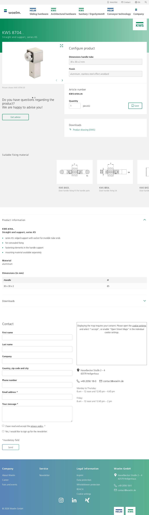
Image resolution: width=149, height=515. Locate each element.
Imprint (80, 475)
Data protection (84, 479)
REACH (80, 489)
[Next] (62, 80)
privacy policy (37, 426)
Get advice (15, 117)
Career (5, 479)
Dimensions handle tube (81, 56)
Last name (7, 344)
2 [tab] (35, 98)
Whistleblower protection (88, 484)
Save (136, 105)
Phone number (9, 380)
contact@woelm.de (113, 381)
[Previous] (57, 80)
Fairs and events (9, 484)
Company (7, 356)
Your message (10, 403)
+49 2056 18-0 (88, 381)
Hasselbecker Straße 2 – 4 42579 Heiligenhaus (93, 372)
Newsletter (44, 475)
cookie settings (139, 325)
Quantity (73, 100)
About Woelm (8, 475)
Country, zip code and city (15, 368)
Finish (72, 68)
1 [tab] (33, 98)
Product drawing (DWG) (84, 129)
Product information (13, 220)
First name (7, 332)
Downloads (8, 300)
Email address (10, 392)
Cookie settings (84, 493)
